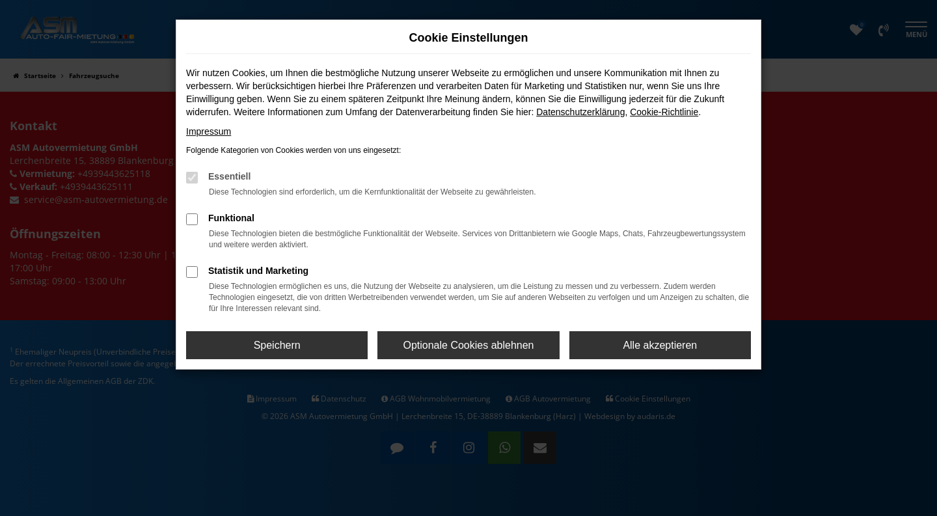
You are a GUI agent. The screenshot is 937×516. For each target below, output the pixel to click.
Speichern (277, 345)
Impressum (208, 131)
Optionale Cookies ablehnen (468, 345)
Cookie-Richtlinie (664, 112)
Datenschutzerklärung (580, 112)
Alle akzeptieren (660, 345)
